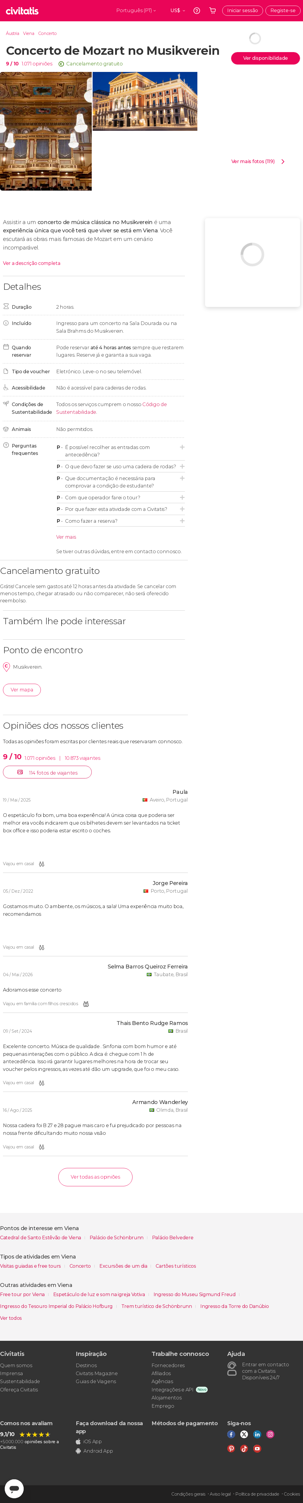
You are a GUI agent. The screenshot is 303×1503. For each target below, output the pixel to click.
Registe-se (283, 10)
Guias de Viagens (96, 1381)
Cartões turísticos (176, 1266)
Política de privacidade (257, 1494)
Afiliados (161, 1373)
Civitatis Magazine (96, 1373)
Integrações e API (173, 1390)
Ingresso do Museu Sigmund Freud (195, 1294)
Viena (28, 33)
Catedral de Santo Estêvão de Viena (41, 1237)
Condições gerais (188, 1494)
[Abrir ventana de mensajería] (14, 1488)
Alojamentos (166, 1398)
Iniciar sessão (242, 10)
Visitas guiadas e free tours (31, 1266)
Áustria (12, 33)
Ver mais (66, 537)
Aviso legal (220, 1494)
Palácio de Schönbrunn (117, 1237)
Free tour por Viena (23, 1294)
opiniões (42, 64)
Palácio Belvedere (173, 1237)
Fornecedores (168, 1365)
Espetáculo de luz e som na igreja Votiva (99, 1294)
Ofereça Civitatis (19, 1390)
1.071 (26, 64)
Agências (162, 1381)
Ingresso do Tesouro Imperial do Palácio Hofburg (57, 1306)
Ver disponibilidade (265, 58)
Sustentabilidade (20, 1381)
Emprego (163, 1406)
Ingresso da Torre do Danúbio (234, 1306)
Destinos (86, 1365)
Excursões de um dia (124, 1266)
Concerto (47, 33)
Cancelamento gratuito (94, 64)
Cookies (292, 1494)
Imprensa (11, 1373)
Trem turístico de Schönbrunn (157, 1306)
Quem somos (16, 1365)
